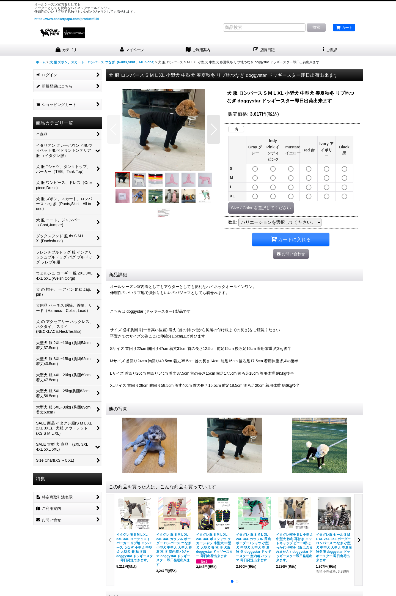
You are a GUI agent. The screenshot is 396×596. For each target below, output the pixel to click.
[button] (330, 50)
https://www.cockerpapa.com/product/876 (66, 19)
